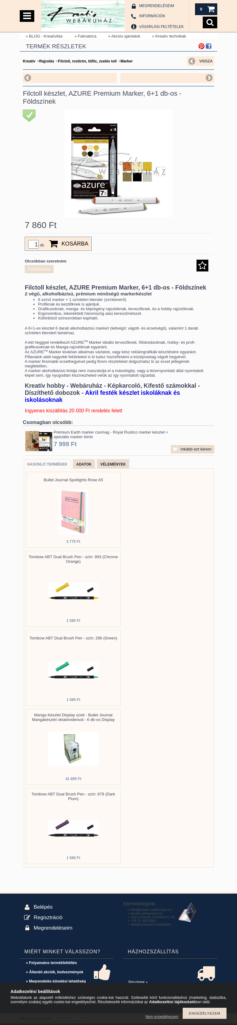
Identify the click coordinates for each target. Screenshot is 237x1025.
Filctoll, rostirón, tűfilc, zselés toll (87, 61)
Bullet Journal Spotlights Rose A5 (73, 480)
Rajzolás (46, 61)
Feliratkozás (39, 269)
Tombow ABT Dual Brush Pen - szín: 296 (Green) (73, 638)
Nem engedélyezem (161, 1017)
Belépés (43, 907)
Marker (126, 61)
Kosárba (74, 244)
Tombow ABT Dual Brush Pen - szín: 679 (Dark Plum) (73, 796)
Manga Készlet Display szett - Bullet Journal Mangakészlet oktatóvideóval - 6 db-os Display (73, 717)
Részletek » (138, 982)
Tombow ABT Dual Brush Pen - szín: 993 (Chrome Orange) (73, 559)
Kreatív (29, 61)
